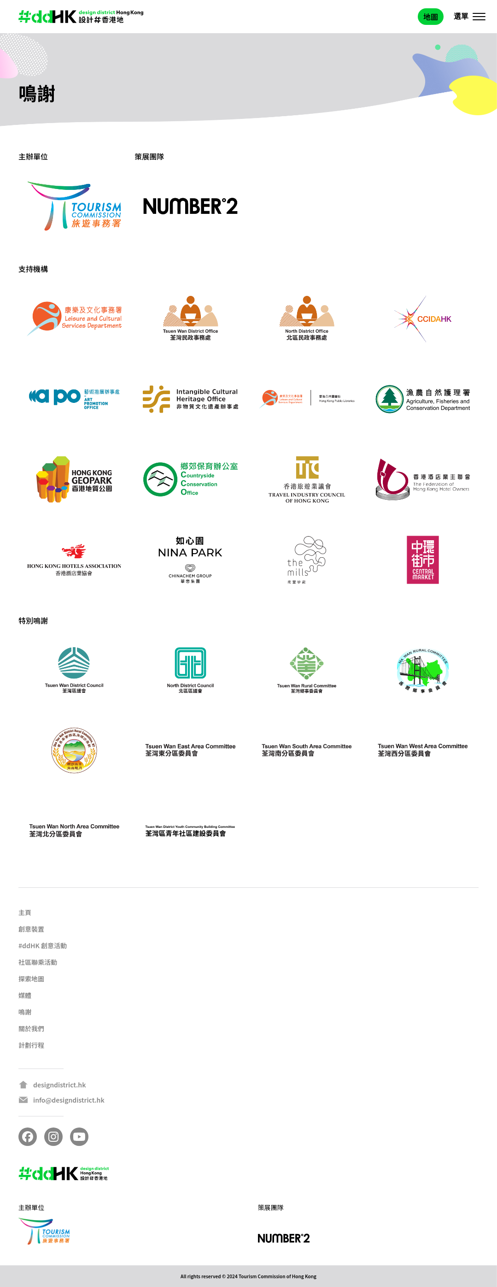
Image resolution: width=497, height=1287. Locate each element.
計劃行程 (31, 1045)
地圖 (430, 16)
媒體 (24, 995)
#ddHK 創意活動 (42, 945)
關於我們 (31, 1028)
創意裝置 (31, 928)
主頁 (24, 912)
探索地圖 (31, 978)
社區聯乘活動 (37, 962)
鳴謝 (24, 1011)
